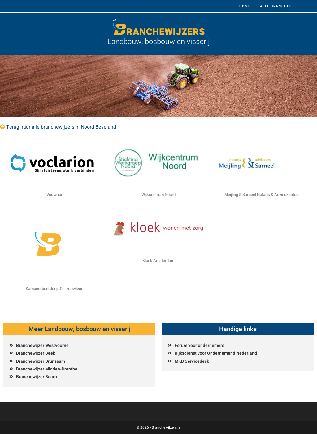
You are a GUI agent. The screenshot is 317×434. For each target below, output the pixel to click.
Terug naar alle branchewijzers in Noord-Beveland (61, 127)
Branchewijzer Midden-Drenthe (46, 369)
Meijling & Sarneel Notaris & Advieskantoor (262, 194)
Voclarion (54, 194)
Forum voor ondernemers (199, 345)
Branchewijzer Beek (35, 353)
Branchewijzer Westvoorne (42, 345)
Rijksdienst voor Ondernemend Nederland (216, 353)
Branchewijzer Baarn (36, 377)
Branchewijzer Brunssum (40, 361)
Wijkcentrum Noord (158, 194)
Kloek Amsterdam (158, 261)
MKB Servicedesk (192, 361)
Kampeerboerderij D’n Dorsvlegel (55, 288)
